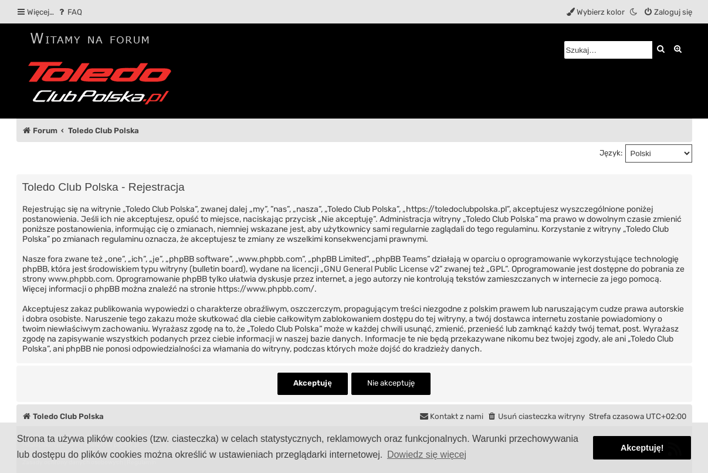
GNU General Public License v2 (381, 269)
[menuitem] (69, 12)
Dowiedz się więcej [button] (426, 455)
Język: (610, 152)
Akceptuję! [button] (642, 447)
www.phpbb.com (80, 279)
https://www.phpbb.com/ (266, 289)
